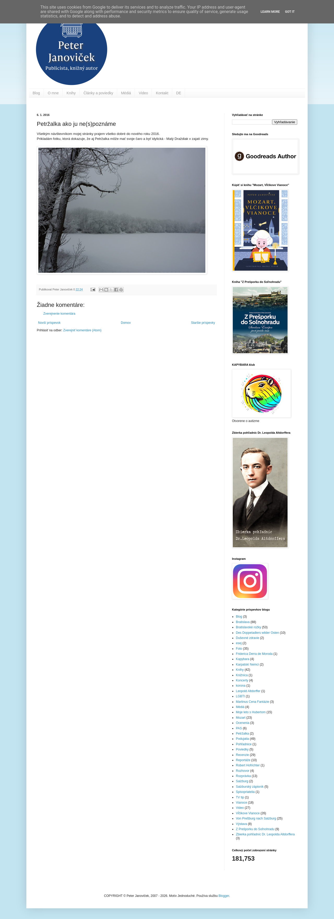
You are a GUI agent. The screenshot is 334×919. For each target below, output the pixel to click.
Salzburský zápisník (250, 786)
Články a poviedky (98, 93)
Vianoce (241, 802)
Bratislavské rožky (248, 627)
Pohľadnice (244, 744)
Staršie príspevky (203, 323)
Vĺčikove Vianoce (248, 813)
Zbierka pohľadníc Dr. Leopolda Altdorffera (265, 834)
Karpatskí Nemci (247, 664)
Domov (126, 323)
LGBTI (240, 696)
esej (239, 643)
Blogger (223, 896)
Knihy (71, 93)
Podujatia (242, 739)
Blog (36, 93)
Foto (239, 648)
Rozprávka (243, 776)
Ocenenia (242, 723)
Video (143, 93)
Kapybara (242, 659)
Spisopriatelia (245, 792)
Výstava (241, 824)
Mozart (241, 717)
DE (178, 93)
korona (241, 685)
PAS (239, 728)
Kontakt (162, 93)
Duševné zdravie (247, 638)
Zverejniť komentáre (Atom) (82, 330)
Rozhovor (242, 771)
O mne (53, 93)
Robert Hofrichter (248, 765)
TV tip (240, 797)
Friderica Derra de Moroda (254, 654)
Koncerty (242, 680)
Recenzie (242, 755)
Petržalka (242, 733)
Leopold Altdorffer (248, 691)
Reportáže (243, 760)
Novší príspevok (49, 323)
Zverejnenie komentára (59, 313)
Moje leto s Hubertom (251, 712)
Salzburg (242, 781)
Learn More (270, 12)
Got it (290, 12)
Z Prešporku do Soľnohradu (255, 829)
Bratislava (243, 622)
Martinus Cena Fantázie (252, 702)
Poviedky (242, 749)
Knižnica (242, 675)
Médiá (126, 93)
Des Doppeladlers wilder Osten (257, 633)
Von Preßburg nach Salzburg (256, 818)
